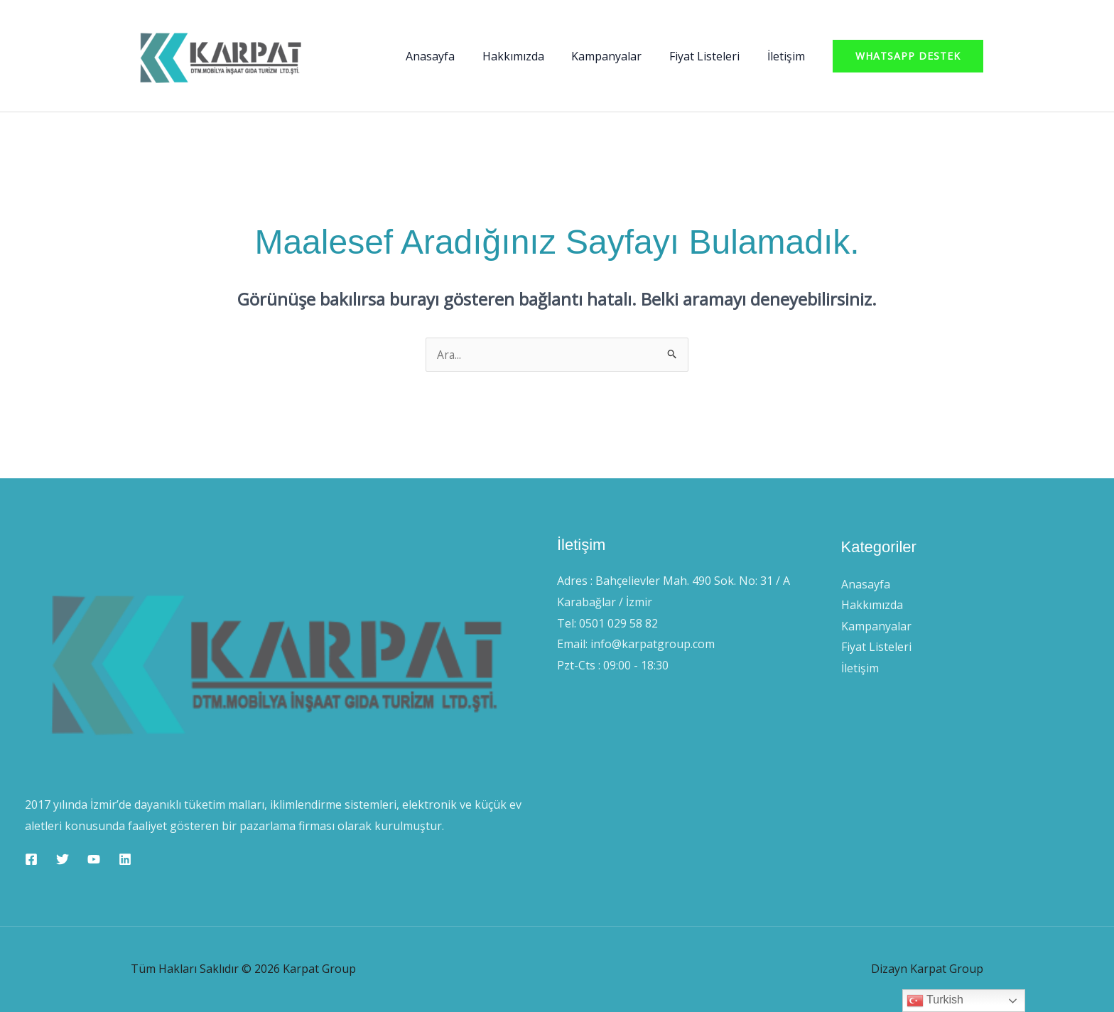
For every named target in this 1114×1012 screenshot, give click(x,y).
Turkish (935, 1000)
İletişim (788, 56)
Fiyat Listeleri (711, 56)
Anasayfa (451, 56)
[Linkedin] (125, 859)
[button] (908, 56)
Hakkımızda (530, 56)
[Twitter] (62, 859)
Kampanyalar (618, 56)
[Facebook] (31, 859)
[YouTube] (93, 859)
